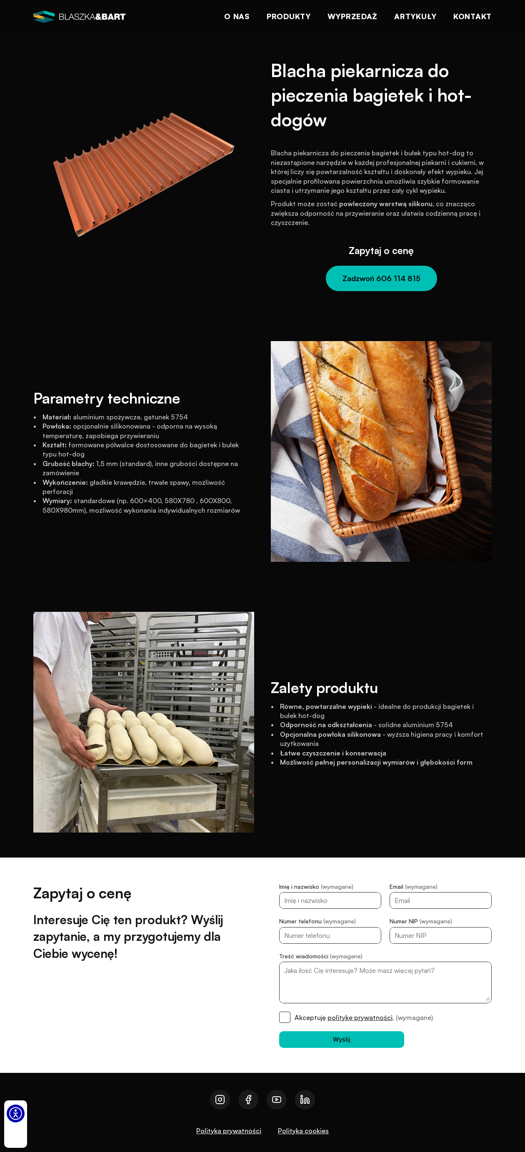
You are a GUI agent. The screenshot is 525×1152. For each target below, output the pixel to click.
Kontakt (472, 16)
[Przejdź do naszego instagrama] (220, 1100)
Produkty (289, 16)
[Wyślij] (341, 1039)
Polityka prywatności (228, 1131)
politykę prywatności (360, 1017)
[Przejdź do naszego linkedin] (305, 1100)
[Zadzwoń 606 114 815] (381, 278)
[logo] (79, 16)
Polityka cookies (303, 1131)
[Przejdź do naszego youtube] (277, 1100)
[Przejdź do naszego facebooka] (248, 1100)
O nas (237, 16)
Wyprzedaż (353, 16)
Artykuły (415, 16)
